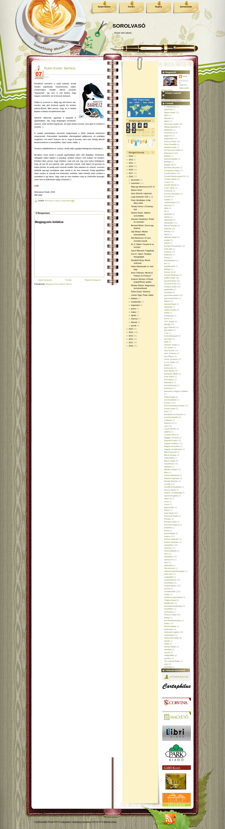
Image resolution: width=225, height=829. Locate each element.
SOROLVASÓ (128, 26)
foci (165, 263)
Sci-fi (166, 554)
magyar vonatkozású (173, 449)
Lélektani (168, 420)
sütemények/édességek (174, 571)
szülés (167, 594)
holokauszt (168, 316)
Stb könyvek (169, 568)
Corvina (167, 197)
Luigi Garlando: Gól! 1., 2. (142, 197)
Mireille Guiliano (171, 469)
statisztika (168, 565)
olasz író (168, 498)
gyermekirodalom (171, 295)
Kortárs (131, 7)
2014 (131, 332)
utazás (167, 641)
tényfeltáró (168, 609)
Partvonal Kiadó (171, 516)
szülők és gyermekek (173, 597)
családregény (170, 202)
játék (166, 342)
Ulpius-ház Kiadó (171, 638)
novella (167, 484)
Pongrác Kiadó (170, 522)
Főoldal (68, 280)
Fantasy (167, 252)
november (135, 183)
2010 (131, 346)
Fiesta (166, 258)
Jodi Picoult (169, 350)
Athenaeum (49, 201)
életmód (167, 229)
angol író (168, 136)
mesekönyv (169, 464)
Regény (158, 7)
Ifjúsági (167, 324)
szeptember (136, 302)
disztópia (168, 214)
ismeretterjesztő (171, 336)
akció (166, 115)
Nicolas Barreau (171, 481)
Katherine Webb (171, 374)
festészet (168, 255)
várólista (167, 649)
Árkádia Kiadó (170, 147)
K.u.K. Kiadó (169, 362)
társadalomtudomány (173, 606)
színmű (167, 589)
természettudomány (172, 620)
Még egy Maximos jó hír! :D (143, 187)
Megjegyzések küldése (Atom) (59, 284)
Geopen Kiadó (170, 287)
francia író (168, 272)
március (134, 319)
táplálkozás (169, 603)
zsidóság (168, 667)
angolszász (169, 138)
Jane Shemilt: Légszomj (141, 193)
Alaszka (167, 118)
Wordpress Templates (81, 822)
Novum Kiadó (170, 490)
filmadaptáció (170, 260)
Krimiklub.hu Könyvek (173, 414)
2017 (131, 173)
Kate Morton (169, 371)
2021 (131, 163)
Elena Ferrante (170, 226)
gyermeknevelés (171, 298)
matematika (169, 458)
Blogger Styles (110, 822)
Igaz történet (169, 327)
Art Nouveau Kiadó (172, 150)
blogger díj (168, 165)
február (134, 322)
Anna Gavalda (170, 144)
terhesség (168, 612)
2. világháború (170, 107)
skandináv (168, 557)
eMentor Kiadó (170, 237)
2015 (131, 329)
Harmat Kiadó (170, 304)
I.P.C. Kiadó (169, 321)
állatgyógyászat (171, 127)
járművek (168, 339)
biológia (167, 162)
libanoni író (169, 423)
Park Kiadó (169, 513)
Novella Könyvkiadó (172, 487)
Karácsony (168, 368)
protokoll (168, 528)
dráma (167, 217)
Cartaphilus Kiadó (171, 170)
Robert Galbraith (171, 539)
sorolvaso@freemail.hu (171, 100)
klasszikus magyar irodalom (176, 391)
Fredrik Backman (171, 275)
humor (167, 318)
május (133, 312)
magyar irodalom (171, 443)
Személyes (169, 583)
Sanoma (167, 548)
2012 (131, 339)
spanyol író (169, 560)
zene (166, 664)
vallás (166, 644)
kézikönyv (168, 388)
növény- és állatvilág (173, 493)
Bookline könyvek (171, 167)
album (166, 121)
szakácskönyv (170, 580)
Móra (166, 472)
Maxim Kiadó (169, 461)
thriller (166, 623)
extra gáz (168, 249)
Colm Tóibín (169, 188)
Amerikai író (169, 133)
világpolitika (169, 655)
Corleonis (168, 191)
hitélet (166, 313)
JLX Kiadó (168, 347)
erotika (167, 240)
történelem (168, 629)
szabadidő (168, 577)
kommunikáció (170, 400)
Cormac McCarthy (172, 194)
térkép (167, 618)
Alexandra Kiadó (171, 124)
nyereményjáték (171, 496)
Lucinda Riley (170, 435)
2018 (131, 170)
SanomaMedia (170, 551)
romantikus (169, 545)
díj (165, 211)
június (133, 309)
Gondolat (168, 292)
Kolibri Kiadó (169, 397)
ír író (166, 333)
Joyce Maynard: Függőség (142, 251)
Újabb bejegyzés (45, 280)
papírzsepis (169, 507)
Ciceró (167, 182)
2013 (131, 336)
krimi (166, 411)
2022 (131, 160)
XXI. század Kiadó (172, 661)
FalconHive (66, 822)
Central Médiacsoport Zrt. (175, 176)
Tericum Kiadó (170, 615)
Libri (166, 426)
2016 (131, 176)
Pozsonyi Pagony (171, 525)
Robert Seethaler (171, 542)
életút (166, 234)
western (167, 658)
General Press (170, 284)
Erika (184, 76)
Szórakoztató (186, 7)
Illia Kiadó (168, 330)
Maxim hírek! (136, 190)
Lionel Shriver (170, 429)
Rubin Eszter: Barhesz (60, 68)
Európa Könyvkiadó (172, 246)
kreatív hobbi (169, 409)
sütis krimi (168, 574)
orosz (166, 501)
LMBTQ (167, 432)
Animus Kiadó (170, 141)
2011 (131, 342)
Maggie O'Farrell (171, 438)
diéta (166, 208)
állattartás (168, 130)
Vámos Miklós (170, 647)
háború (167, 301)
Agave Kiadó (169, 112)
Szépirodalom (104, 7)
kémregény (169, 380)
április (133, 315)
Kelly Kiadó (169, 377)
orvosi (166, 504)
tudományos (169, 635)
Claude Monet (170, 185)
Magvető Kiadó (170, 440)
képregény (168, 382)
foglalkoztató (169, 266)
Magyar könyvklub (172, 446)
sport (166, 562)
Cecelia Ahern (170, 173)
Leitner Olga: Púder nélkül (142, 295)
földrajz (167, 269)
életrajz (167, 231)
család (167, 199)
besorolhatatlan (170, 159)
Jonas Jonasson (171, 359)
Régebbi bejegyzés (93, 280)
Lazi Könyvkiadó (171, 417)
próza (166, 530)
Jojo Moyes (169, 356)
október (134, 298)
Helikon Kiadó (170, 310)
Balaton (167, 156)
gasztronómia (170, 281)
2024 (131, 156)
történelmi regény (171, 632)
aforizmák (168, 109)
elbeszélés (168, 223)
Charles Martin (170, 179)
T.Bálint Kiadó (170, 600)
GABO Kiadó (169, 278)
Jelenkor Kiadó (170, 345)
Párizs (167, 510)
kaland (167, 365)
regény (57, 201)
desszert (168, 205)
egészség (168, 220)
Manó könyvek (170, 452)
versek (167, 652)
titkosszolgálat (170, 626)
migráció (168, 467)
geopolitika (168, 289)
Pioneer (167, 519)
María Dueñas (170, 455)
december (135, 180)
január (133, 325)
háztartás (168, 307)
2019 (131, 166)
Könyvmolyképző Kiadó (174, 406)
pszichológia (169, 533)
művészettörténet (171, 475)
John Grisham (170, 353)
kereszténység (170, 385)
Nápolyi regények (171, 478)
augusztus (135, 305)
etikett (166, 243)
